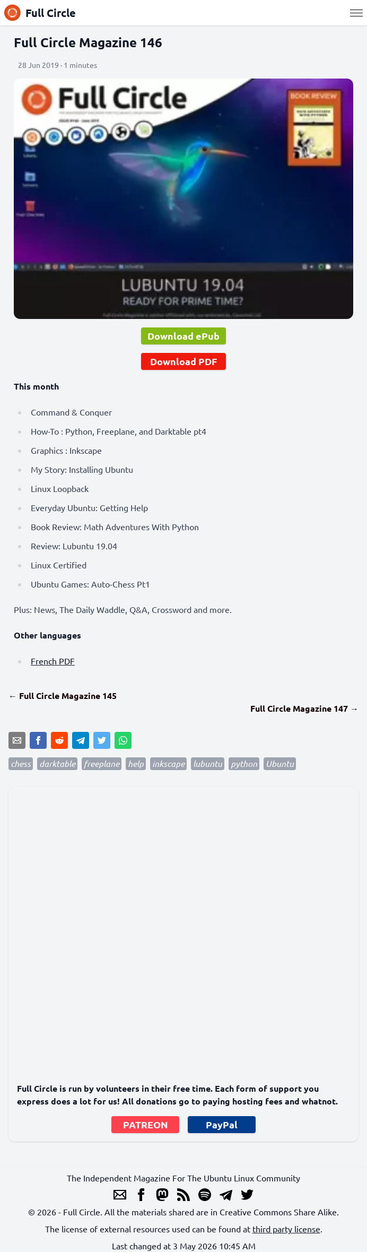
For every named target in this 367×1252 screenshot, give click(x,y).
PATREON (145, 1124)
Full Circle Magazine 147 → (304, 708)
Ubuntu (280, 763)
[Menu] (356, 12)
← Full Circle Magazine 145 (62, 695)
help (136, 763)
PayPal (222, 1124)
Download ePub (183, 336)
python (244, 763)
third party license (286, 1228)
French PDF (53, 660)
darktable (57, 763)
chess (21, 763)
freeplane (101, 763)
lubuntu (207, 763)
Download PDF (183, 361)
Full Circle (40, 12)
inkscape (168, 763)
